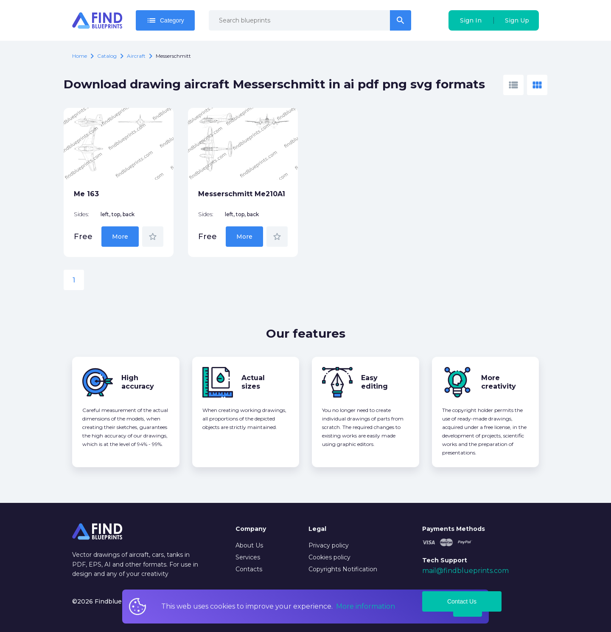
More (120, 236)
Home (79, 56)
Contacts (248, 569)
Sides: (81, 214)
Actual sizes (253, 382)
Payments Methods (453, 529)
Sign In (471, 20)
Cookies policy (329, 557)
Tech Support (444, 560)
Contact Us (461, 601)
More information (365, 606)
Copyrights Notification (342, 569)
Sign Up (517, 20)
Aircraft (136, 56)
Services (247, 557)
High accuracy (137, 382)
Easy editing (374, 382)
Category (165, 20)
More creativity (498, 382)
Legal (317, 529)
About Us (249, 545)
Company (250, 529)
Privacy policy (328, 545)
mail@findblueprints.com (465, 571)
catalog (107, 56)
